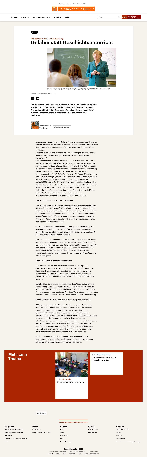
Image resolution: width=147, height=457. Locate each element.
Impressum (93, 451)
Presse (118, 432)
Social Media (92, 432)
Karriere (119, 435)
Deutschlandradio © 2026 (73, 449)
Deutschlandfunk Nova (80, 4)
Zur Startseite (41, 413)
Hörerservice (93, 429)
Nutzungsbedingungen (77, 451)
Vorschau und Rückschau (13, 429)
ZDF (64, 453)
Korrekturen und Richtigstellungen (128, 442)
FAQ (61, 429)
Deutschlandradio (122, 429)
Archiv (67, 17)
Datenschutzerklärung (57, 451)
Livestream (36, 429)
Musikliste (57, 17)
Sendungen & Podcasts (41, 17)
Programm (25, 17)
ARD (57, 453)
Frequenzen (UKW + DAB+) (41, 432)
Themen (13, 17)
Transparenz (120, 438)
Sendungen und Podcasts (13, 432)
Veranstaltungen (66, 442)
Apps (62, 432)
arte (80, 453)
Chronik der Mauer (92, 453)
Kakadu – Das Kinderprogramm (15, 438)
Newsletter (64, 435)
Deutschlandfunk (65, 4)
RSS (61, 438)
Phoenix (72, 453)
